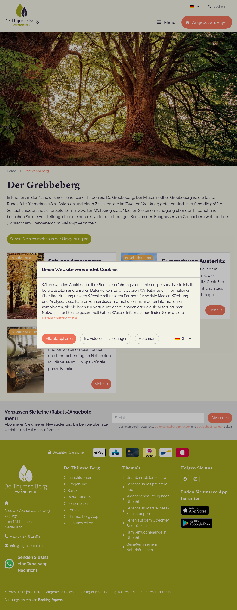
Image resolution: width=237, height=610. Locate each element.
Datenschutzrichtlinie (59, 318)
